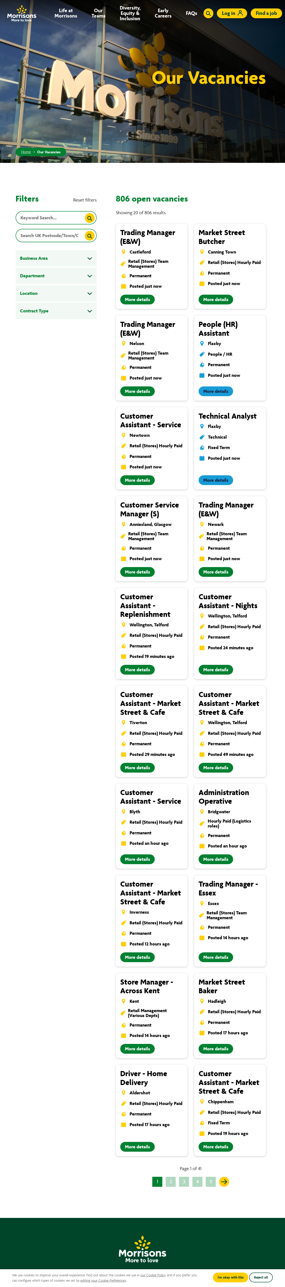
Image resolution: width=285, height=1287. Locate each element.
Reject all (261, 1277)
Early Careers (163, 13)
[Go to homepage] (21, 13)
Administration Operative (224, 796)
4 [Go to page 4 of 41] (197, 1182)
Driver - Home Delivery (143, 1078)
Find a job (266, 13)
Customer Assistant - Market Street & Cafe (150, 703)
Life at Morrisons (66, 13)
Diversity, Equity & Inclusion (130, 13)
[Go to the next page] (224, 1182)
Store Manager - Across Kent (146, 986)
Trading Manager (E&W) (147, 237)
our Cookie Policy (152, 1275)
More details (137, 299)
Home (26, 152)
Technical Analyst (228, 416)
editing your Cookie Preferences (103, 1280)
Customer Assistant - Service (150, 420)
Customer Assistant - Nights (228, 601)
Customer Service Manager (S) (149, 509)
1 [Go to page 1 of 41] (157, 1182)
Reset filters (85, 200)
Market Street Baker (222, 986)
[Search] (90, 218)
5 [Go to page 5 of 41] (211, 1182)
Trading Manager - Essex (228, 888)
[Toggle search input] (208, 13)
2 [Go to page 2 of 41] (171, 1182)
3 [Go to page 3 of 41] (184, 1182)
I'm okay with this (231, 1277)
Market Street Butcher (222, 237)
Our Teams (99, 13)
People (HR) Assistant (218, 328)
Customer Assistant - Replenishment (145, 605)
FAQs (191, 13)
